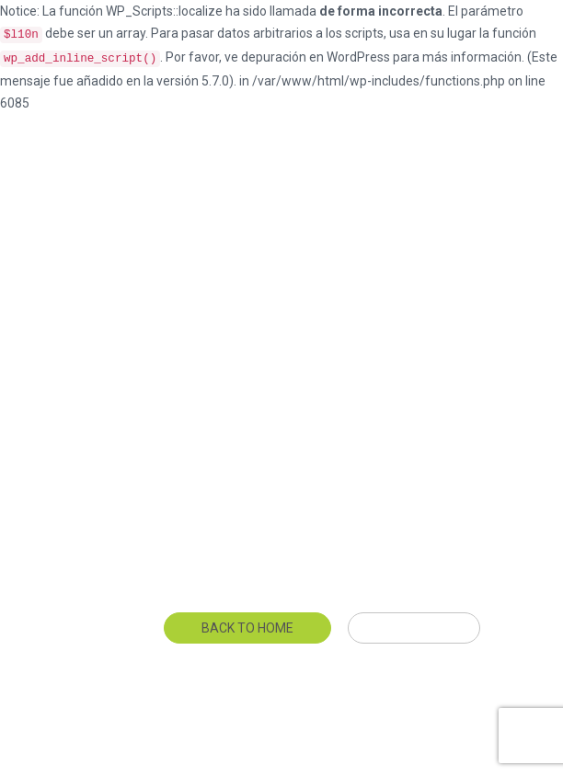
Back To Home (247, 628)
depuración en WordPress (315, 57)
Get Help (413, 628)
